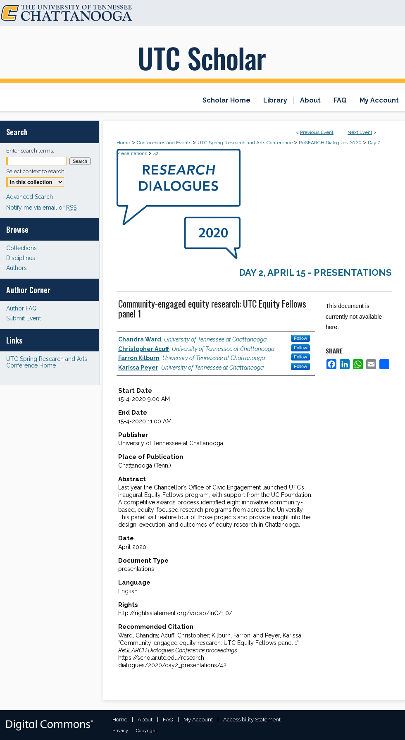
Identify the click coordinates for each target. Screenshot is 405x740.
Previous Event (317, 132)
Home (123, 143)
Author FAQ (21, 308)
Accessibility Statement (252, 719)
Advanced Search (29, 196)
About (145, 719)
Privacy (120, 730)
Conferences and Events (165, 143)
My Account (198, 719)
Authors (16, 268)
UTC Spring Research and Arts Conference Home (46, 362)
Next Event (360, 132)
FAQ (168, 719)
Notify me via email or (41, 207)
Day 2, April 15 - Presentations (315, 272)
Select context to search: (36, 171)
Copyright (146, 730)
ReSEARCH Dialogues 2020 (331, 143)
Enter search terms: (30, 151)
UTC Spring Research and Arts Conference (246, 143)
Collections (21, 248)
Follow (300, 338)
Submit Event (23, 318)
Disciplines (20, 258)
